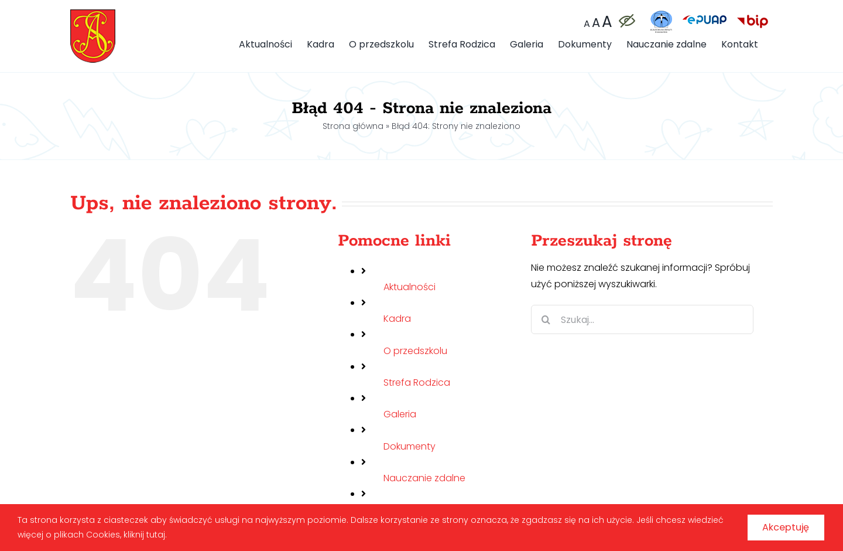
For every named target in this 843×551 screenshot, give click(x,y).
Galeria (399, 414)
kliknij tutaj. (183, 532)
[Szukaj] (545, 319)
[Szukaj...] (642, 319)
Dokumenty (409, 446)
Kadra (397, 318)
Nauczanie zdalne (424, 478)
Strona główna (353, 126)
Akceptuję (775, 525)
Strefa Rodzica (416, 382)
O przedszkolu (415, 351)
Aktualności (409, 287)
